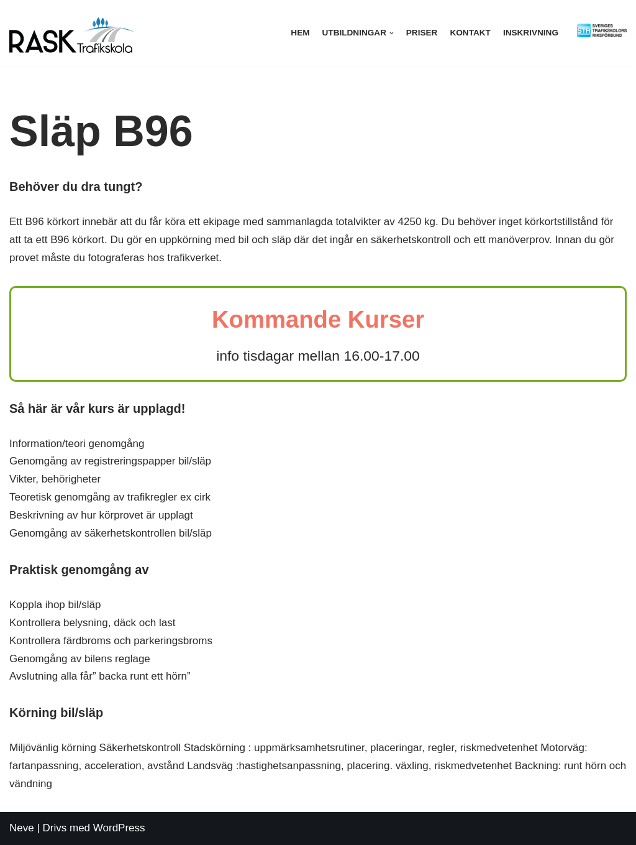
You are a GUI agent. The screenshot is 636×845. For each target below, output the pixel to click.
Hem (300, 32)
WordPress (119, 828)
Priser (422, 32)
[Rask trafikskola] (71, 33)
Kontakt (470, 32)
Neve (21, 828)
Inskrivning (530, 32)
